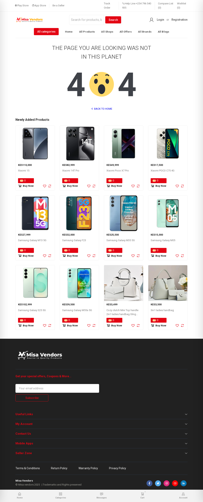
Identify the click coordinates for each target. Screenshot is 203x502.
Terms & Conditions (27, 468)
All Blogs (163, 31)
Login (160, 19)
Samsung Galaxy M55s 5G (77, 310)
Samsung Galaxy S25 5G (32, 310)
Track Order (107, 5)
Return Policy (59, 468)
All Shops (107, 31)
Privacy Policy (117, 468)
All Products (87, 31)
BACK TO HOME (101, 108)
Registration (179, 19)
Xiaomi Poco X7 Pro (117, 170)
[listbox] (101, 31)
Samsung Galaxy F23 (74, 240)
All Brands (144, 31)
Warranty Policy (88, 468)
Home (69, 31)
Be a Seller (58, 5)
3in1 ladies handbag (162, 310)
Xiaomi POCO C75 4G (162, 170)
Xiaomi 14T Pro (70, 170)
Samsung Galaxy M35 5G (120, 240)
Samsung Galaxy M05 (163, 240)
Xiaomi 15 (23, 170)
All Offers (126, 31)
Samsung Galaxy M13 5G (32, 240)
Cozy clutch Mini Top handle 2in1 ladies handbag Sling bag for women (122, 314)
